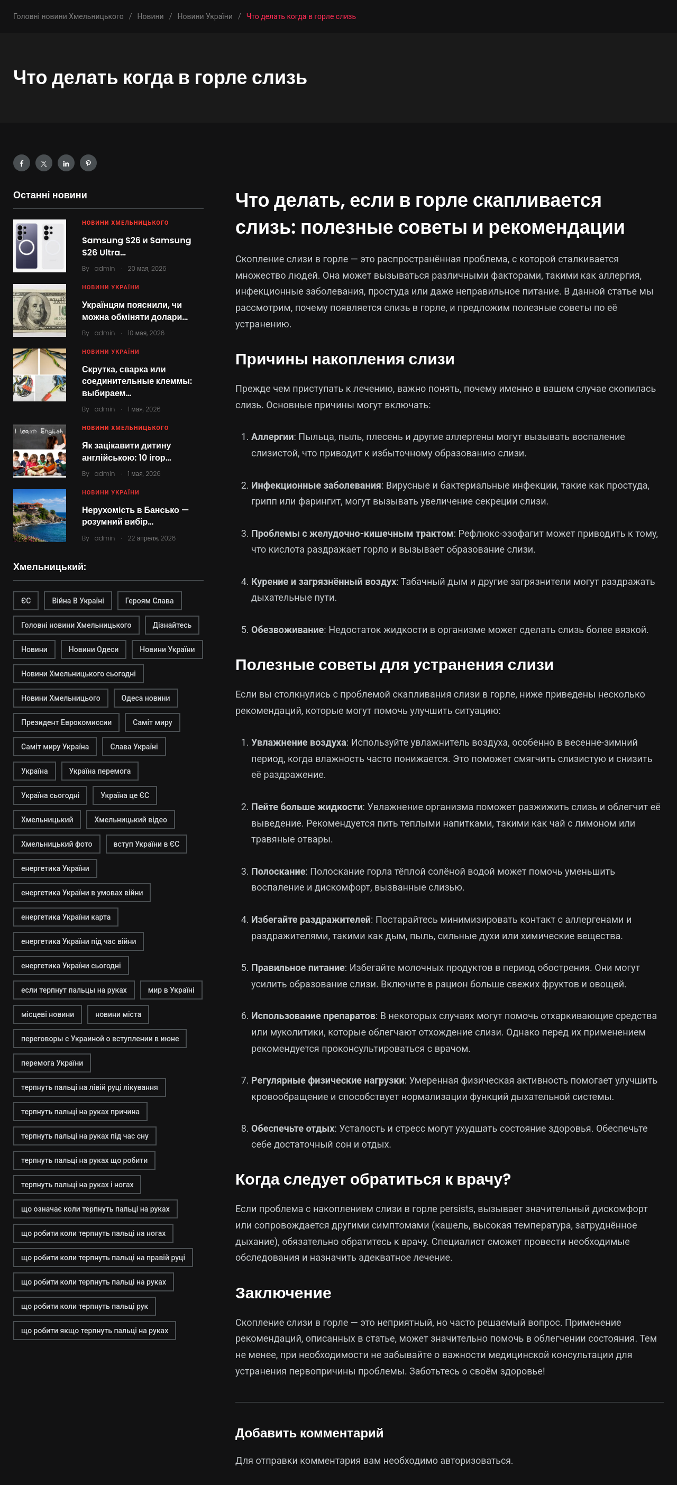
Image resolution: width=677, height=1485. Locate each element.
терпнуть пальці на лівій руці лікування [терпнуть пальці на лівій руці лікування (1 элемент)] (89, 1087)
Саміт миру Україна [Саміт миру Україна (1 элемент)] (55, 746)
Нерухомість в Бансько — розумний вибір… (135, 516)
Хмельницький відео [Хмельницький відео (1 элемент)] (130, 819)
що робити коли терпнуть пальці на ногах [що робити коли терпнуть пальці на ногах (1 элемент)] (93, 1233)
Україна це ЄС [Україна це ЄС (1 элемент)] (124, 795)
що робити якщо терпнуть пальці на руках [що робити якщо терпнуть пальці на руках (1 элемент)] (94, 1330)
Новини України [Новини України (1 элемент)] (167, 649)
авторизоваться (477, 1460)
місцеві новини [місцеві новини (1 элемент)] (47, 1014)
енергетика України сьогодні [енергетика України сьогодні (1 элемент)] (71, 965)
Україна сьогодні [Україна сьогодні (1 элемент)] (50, 795)
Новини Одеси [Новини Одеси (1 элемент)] (93, 649)
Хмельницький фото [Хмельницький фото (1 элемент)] (57, 844)
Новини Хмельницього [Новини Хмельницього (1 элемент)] (60, 698)
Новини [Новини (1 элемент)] (34, 649)
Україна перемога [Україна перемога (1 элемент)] (100, 771)
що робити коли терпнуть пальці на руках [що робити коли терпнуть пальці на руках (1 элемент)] (93, 1282)
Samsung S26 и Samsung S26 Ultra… (136, 246)
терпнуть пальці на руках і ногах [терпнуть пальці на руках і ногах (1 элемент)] (77, 1184)
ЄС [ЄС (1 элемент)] (26, 601)
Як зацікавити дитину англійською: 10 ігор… (126, 451)
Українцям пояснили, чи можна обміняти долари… (135, 311)
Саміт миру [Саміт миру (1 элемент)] (152, 722)
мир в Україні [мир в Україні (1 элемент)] (171, 990)
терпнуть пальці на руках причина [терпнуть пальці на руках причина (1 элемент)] (80, 1111)
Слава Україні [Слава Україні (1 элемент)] (134, 746)
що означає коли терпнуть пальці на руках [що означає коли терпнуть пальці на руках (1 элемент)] (95, 1209)
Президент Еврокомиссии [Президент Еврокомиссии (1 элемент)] (66, 722)
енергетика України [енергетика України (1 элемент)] (55, 868)
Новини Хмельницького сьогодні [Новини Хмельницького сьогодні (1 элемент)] (78, 674)
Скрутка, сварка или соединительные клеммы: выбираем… (137, 381)
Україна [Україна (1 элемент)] (34, 771)
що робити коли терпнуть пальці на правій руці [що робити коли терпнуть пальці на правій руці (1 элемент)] (103, 1257)
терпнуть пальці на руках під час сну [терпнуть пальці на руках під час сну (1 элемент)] (85, 1136)
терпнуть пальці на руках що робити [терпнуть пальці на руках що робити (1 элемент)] (84, 1160)
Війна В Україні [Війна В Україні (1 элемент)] (78, 601)
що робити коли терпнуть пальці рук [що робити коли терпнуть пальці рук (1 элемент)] (84, 1306)
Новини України (111, 287)
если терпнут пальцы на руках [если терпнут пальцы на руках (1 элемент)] (74, 990)
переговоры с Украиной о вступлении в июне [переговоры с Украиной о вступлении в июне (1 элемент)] (100, 1038)
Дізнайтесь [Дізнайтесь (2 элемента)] (172, 625)
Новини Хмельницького (125, 222)
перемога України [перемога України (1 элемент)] (52, 1063)
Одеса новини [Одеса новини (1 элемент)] (146, 698)
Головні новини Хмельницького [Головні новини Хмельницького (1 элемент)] (76, 625)
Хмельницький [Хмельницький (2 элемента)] (47, 819)
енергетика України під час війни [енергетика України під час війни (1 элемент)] (78, 941)
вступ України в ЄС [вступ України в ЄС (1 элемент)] (147, 844)
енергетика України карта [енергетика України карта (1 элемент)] (66, 917)
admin (105, 268)
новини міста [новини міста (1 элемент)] (118, 1014)
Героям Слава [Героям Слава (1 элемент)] (149, 601)
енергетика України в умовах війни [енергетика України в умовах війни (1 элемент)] (82, 892)
